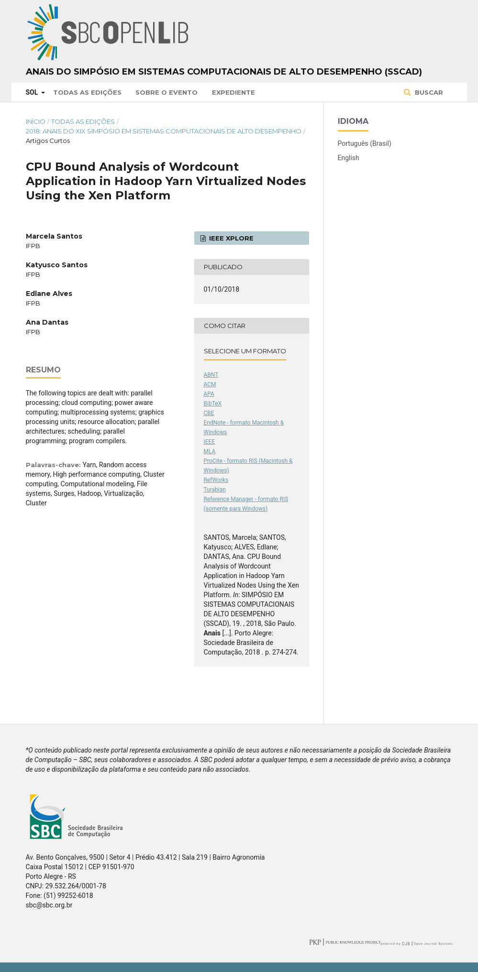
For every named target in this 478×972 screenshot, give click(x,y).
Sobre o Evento (166, 92)
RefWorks (216, 480)
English (348, 158)
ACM (210, 384)
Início (35, 121)
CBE (209, 413)
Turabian (215, 489)
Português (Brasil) (364, 143)
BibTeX (213, 403)
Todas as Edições (87, 92)
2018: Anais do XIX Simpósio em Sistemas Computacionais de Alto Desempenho (163, 131)
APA (209, 394)
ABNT (211, 374)
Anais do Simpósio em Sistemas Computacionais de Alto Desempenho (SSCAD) (224, 71)
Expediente (233, 92)
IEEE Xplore (230, 238)
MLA (210, 451)
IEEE (209, 441)
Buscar (428, 92)
